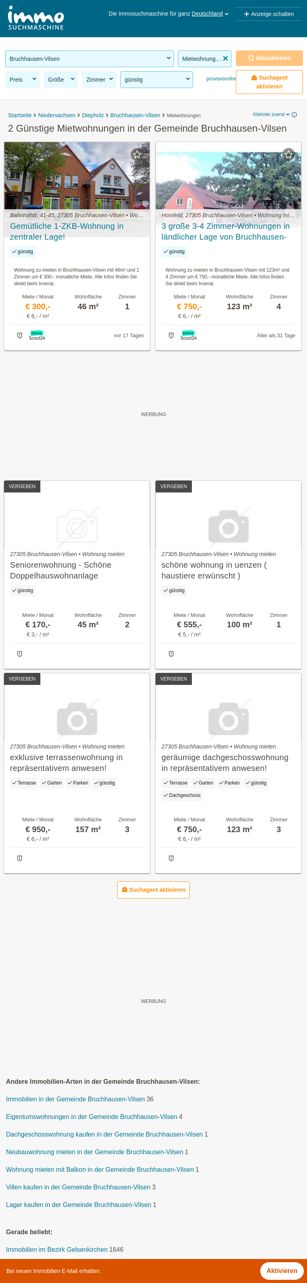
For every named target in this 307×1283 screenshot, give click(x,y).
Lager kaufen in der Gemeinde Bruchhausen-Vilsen (79, 1205)
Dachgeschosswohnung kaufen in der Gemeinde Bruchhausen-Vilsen (104, 1134)
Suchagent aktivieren (269, 82)
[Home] (36, 19)
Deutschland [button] (211, 13)
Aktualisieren (269, 58)
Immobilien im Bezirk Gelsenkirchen (57, 1250)
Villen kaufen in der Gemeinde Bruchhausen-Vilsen (78, 1187)
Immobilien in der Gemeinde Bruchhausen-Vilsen (75, 1099)
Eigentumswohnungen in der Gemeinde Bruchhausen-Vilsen (91, 1117)
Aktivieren (282, 1270)
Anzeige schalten (268, 14)
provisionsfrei (221, 79)
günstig (158, 79)
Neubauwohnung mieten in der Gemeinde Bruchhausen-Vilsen (94, 1152)
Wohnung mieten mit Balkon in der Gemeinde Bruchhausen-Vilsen (100, 1170)
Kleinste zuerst (272, 114)
